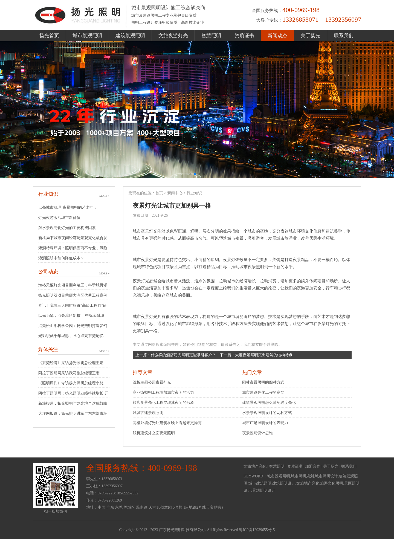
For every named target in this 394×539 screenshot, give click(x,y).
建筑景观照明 (130, 35)
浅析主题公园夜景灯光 (152, 382)
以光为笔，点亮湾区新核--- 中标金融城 (71, 316)
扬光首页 (49, 35)
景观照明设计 (263, 490)
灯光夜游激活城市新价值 (59, 218)
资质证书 (244, 35)
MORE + (104, 195)
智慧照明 (211, 35)
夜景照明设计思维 (257, 433)
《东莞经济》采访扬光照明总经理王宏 (70, 363)
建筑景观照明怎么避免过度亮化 (269, 403)
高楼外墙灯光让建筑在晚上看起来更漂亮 (167, 423)
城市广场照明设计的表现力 (265, 423)
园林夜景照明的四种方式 (263, 382)
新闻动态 (277, 35)
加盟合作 (312, 466)
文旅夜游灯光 (173, 35)
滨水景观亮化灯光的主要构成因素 (67, 228)
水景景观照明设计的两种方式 (267, 413)
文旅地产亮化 (255, 466)
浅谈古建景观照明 (148, 413)
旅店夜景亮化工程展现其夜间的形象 (163, 403)
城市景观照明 (87, 35)
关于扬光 (310, 35)
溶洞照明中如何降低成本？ (61, 258)
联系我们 (344, 35)
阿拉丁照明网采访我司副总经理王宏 (69, 373)
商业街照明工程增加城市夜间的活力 (163, 392)
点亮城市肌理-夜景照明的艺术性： (67, 207)
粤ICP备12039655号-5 (257, 530)
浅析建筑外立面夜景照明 (154, 433)
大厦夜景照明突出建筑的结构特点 (263, 355)
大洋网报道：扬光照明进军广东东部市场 (72, 414)
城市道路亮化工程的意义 (263, 392)
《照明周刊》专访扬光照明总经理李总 (70, 383)
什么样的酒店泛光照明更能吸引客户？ (183, 355)
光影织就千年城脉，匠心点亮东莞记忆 (70, 336)
